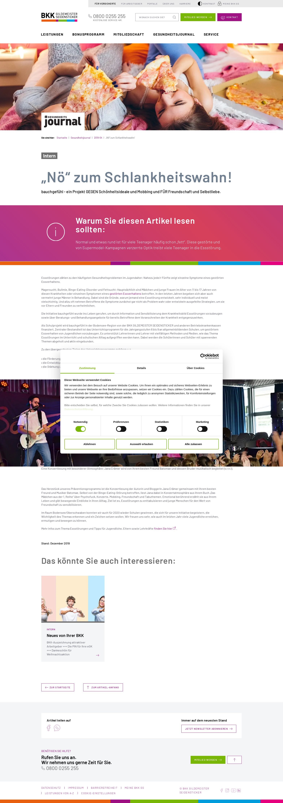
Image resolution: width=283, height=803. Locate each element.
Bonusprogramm (88, 34)
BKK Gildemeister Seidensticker (52, 16)
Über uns (168, 3)
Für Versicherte (105, 3)
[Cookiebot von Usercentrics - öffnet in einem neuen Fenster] (203, 356)
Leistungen (52, 34)
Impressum (76, 787)
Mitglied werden (195, 17)
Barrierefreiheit (104, 787)
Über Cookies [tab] (195, 368)
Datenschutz (51, 787)
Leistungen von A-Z (59, 793)
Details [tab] (141, 368)
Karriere (185, 3)
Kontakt (232, 17)
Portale (152, 3)
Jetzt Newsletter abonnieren (206, 728)
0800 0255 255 (109, 17)
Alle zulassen (193, 444)
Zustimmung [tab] (87, 368)
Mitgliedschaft (129, 34)
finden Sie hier (163, 528)
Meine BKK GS (231, 3)
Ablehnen (89, 444)
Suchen (175, 17)
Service (211, 34)
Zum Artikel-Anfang (105, 687)
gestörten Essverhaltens (125, 293)
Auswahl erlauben (141, 444)
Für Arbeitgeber (131, 3)
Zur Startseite (60, 687)
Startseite (62, 137)
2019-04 (98, 137)
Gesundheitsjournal (174, 34)
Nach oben (234, 760)
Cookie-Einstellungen (98, 793)
